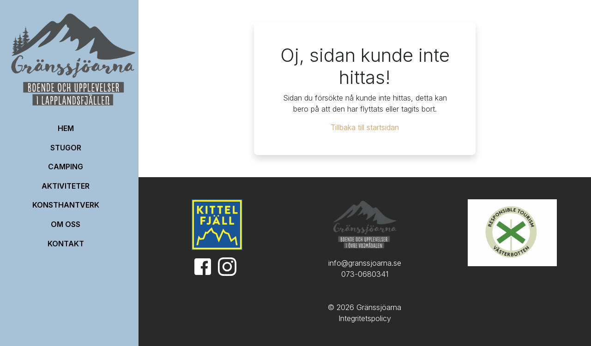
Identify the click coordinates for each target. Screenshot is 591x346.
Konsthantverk (65, 204)
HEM (66, 128)
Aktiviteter (66, 186)
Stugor (65, 147)
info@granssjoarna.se (364, 263)
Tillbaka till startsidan (365, 127)
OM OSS (65, 224)
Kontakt (66, 243)
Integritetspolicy (364, 318)
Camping (65, 166)
